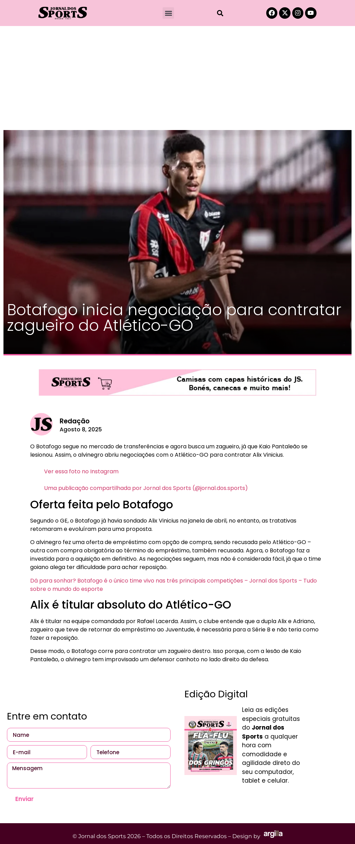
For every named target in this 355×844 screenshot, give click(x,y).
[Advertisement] (177, 78)
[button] (168, 13)
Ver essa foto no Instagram (81, 471)
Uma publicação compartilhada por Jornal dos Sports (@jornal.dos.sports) (146, 488)
